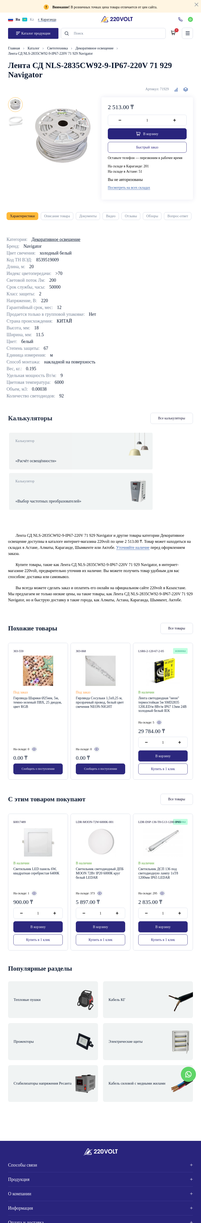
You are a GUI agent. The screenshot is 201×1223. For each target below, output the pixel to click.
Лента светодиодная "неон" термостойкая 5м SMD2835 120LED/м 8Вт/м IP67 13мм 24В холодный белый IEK (162, 695)
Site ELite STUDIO (174, 1213)
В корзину (163, 747)
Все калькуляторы (171, 421)
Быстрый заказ (147, 149)
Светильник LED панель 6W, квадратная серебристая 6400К (36, 863)
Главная (14, 50)
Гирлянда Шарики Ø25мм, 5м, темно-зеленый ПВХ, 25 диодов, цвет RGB (37, 693)
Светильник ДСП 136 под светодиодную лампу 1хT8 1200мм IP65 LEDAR (158, 865)
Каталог (34, 50)
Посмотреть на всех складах (129, 190)
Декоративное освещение (95, 50)
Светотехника (58, 50)
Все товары (176, 619)
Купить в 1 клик (163, 760)
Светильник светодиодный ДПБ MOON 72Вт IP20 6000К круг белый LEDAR (100, 865)
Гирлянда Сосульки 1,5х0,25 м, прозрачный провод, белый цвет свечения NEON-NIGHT (100, 693)
